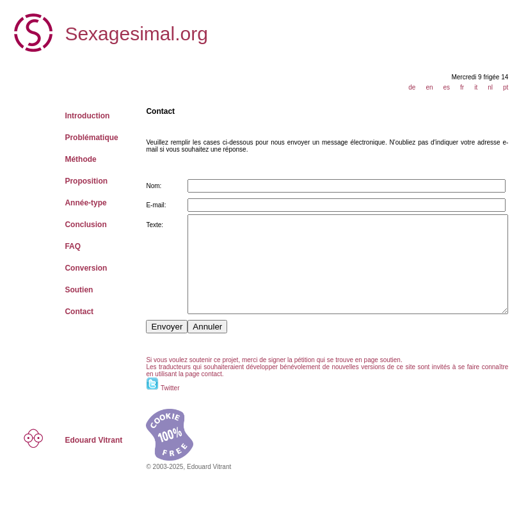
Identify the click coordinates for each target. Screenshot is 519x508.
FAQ (60, 246)
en (434, 87)
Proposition (73, 181)
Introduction (74, 115)
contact (139, 393)
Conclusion (72, 224)
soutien (357, 379)
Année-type (72, 202)
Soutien (66, 289)
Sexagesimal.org (123, 33)
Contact (66, 311)
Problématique (78, 137)
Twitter (136, 407)
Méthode (67, 159)
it (481, 87)
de (416, 87)
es (451, 87)
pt (510, 87)
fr (467, 87)
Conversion (73, 268)
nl (495, 87)
